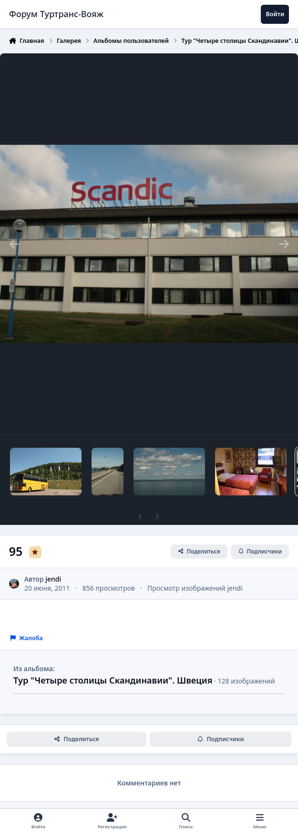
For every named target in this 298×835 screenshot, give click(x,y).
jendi (53, 578)
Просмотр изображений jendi (195, 588)
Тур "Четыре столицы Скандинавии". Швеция (112, 680)
